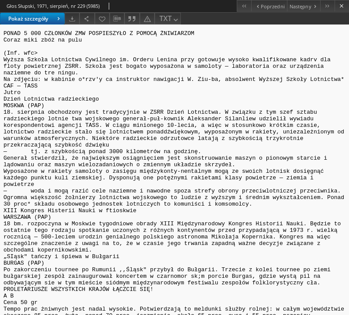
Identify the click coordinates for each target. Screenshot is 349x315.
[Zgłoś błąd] (147, 18)
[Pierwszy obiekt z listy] (244, 6)
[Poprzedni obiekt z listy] (269, 6)
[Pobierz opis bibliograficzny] (117, 19)
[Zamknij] (342, 6)
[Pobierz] (72, 18)
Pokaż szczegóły (35, 18)
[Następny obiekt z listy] (303, 6)
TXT (169, 19)
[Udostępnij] (86, 18)
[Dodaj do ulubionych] (102, 18)
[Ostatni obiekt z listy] (327, 6)
